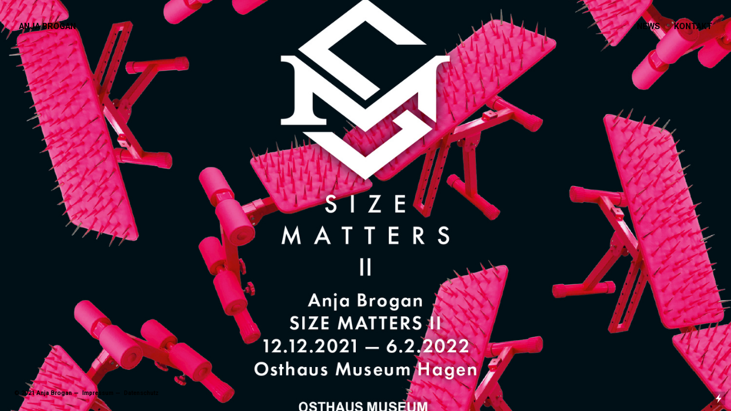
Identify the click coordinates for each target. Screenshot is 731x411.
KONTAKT (693, 26)
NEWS (648, 26)
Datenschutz (140, 393)
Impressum (97, 393)
